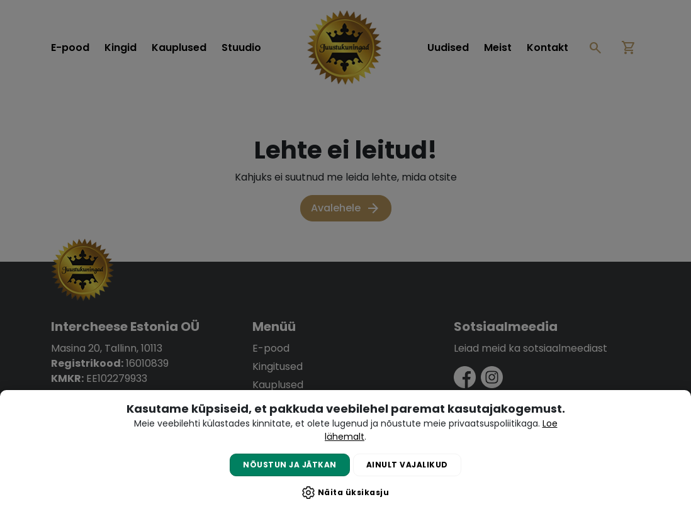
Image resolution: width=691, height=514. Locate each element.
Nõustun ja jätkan (290, 464)
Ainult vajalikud (407, 464)
